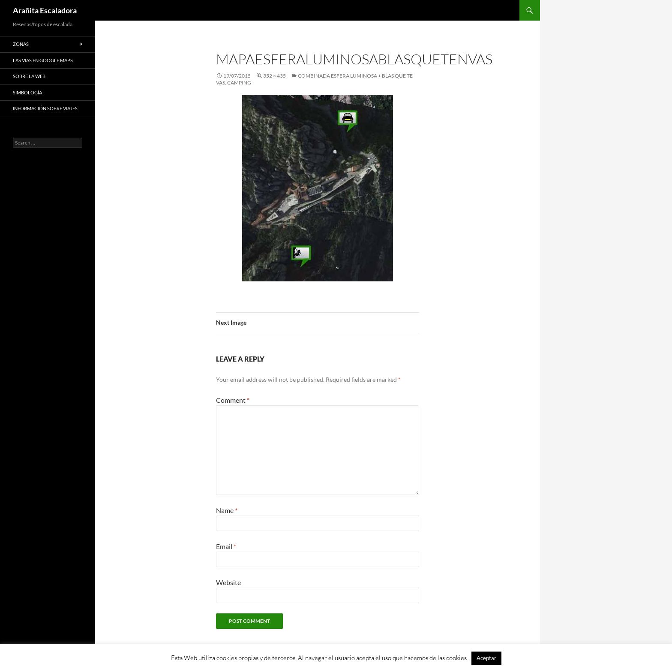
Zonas (21, 44)
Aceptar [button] (486, 658)
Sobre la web (29, 76)
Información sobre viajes (45, 108)
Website (228, 582)
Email (226, 546)
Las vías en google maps (43, 60)
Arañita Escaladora (45, 10)
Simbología (27, 92)
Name (226, 510)
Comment (232, 400)
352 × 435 (274, 75)
